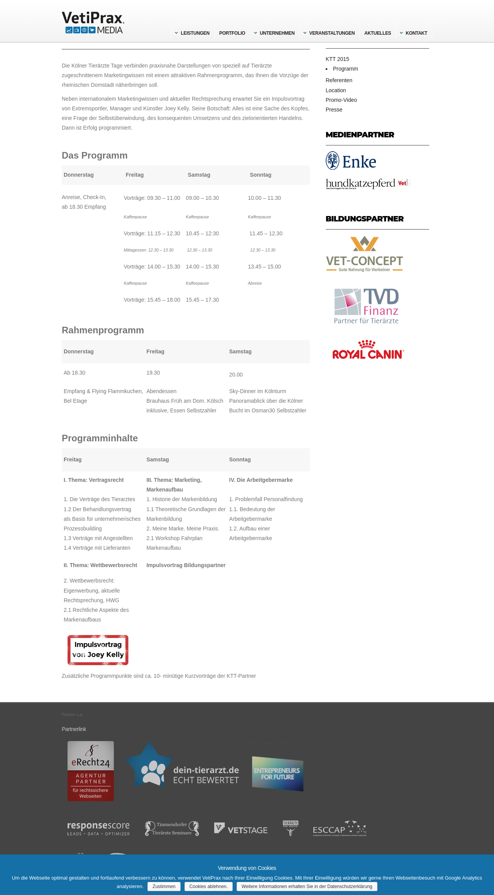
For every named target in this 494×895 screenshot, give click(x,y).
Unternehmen (277, 33)
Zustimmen (163, 886)
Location (336, 90)
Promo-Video (341, 100)
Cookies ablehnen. (208, 886)
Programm (345, 69)
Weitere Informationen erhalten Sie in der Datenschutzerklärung (307, 886)
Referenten (339, 80)
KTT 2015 (337, 59)
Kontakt (416, 33)
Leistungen (195, 33)
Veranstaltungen (332, 33)
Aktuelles (377, 33)
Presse (334, 109)
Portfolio (232, 33)
